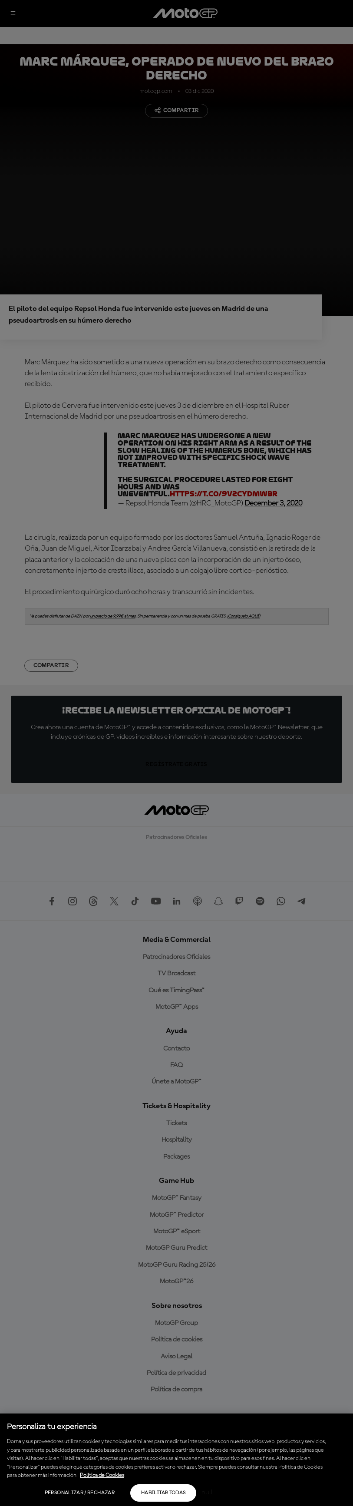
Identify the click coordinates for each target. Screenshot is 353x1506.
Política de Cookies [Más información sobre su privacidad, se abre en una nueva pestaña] (102, 1475)
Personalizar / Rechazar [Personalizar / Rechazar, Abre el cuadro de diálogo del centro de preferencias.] (80, 1493)
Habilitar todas (163, 1493)
